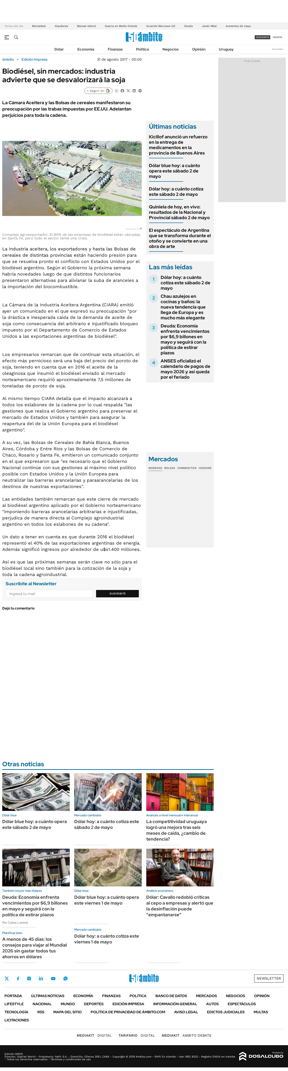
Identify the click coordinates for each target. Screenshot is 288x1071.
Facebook (18, 978)
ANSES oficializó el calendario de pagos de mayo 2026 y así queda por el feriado (185, 369)
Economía (85, 49)
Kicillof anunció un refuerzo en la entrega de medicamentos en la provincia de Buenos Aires (178, 145)
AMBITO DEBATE (187, 1035)
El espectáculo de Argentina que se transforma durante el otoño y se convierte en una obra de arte (180, 238)
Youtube (53, 978)
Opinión (198, 49)
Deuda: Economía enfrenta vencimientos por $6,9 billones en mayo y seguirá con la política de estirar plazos (185, 339)
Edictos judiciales (226, 1012)
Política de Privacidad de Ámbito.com (128, 1012)
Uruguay (226, 49)
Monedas (155, 468)
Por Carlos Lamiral (15, 923)
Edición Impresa (128, 1004)
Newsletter (278, 49)
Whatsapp (65, 978)
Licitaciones (16, 1020)
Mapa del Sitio (67, 1012)
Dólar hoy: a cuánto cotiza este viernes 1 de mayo (106, 939)
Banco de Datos (171, 996)
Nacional (42, 1004)
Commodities (187, 468)
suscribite (262, 37)
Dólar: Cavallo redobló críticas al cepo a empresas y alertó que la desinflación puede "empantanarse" (179, 906)
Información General (175, 1004)
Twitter (6, 978)
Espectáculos (242, 1004)
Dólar (59, 49)
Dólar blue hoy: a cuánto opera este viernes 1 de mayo (106, 900)
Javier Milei (209, 26)
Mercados (206, 996)
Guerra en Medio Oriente (121, 26)
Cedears (205, 468)
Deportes (94, 1004)
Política (142, 49)
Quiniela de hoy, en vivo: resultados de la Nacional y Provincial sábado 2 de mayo (179, 212)
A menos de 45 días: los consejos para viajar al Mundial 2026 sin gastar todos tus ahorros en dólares (34, 948)
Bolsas (169, 468)
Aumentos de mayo (238, 26)
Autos (212, 1004)
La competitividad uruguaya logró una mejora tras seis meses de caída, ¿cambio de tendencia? (176, 830)
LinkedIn (41, 978)
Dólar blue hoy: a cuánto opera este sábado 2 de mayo (174, 171)
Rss (40, 1012)
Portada (13, 996)
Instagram (29, 978)
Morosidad (39, 26)
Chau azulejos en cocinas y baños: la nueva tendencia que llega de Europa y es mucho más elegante (183, 307)
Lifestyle (14, 1004)
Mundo (68, 1004)
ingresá (277, 37)
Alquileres (61, 26)
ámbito (8, 59)
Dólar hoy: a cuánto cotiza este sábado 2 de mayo (176, 191)
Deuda (188, 26)
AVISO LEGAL (186, 1012)
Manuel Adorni (86, 26)
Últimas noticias (47, 996)
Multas (261, 1012)
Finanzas (115, 49)
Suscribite (118, 593)
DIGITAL (94, 1035)
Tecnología (16, 1012)
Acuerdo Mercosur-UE (160, 26)
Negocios (170, 49)
